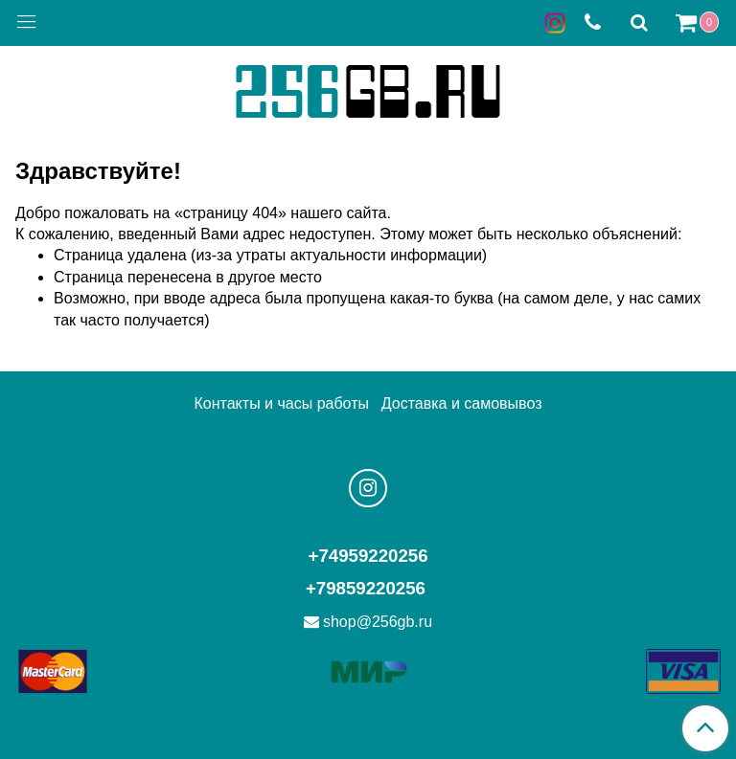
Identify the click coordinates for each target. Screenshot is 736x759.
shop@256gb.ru (377, 622)
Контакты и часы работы (282, 403)
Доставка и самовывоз (461, 403)
